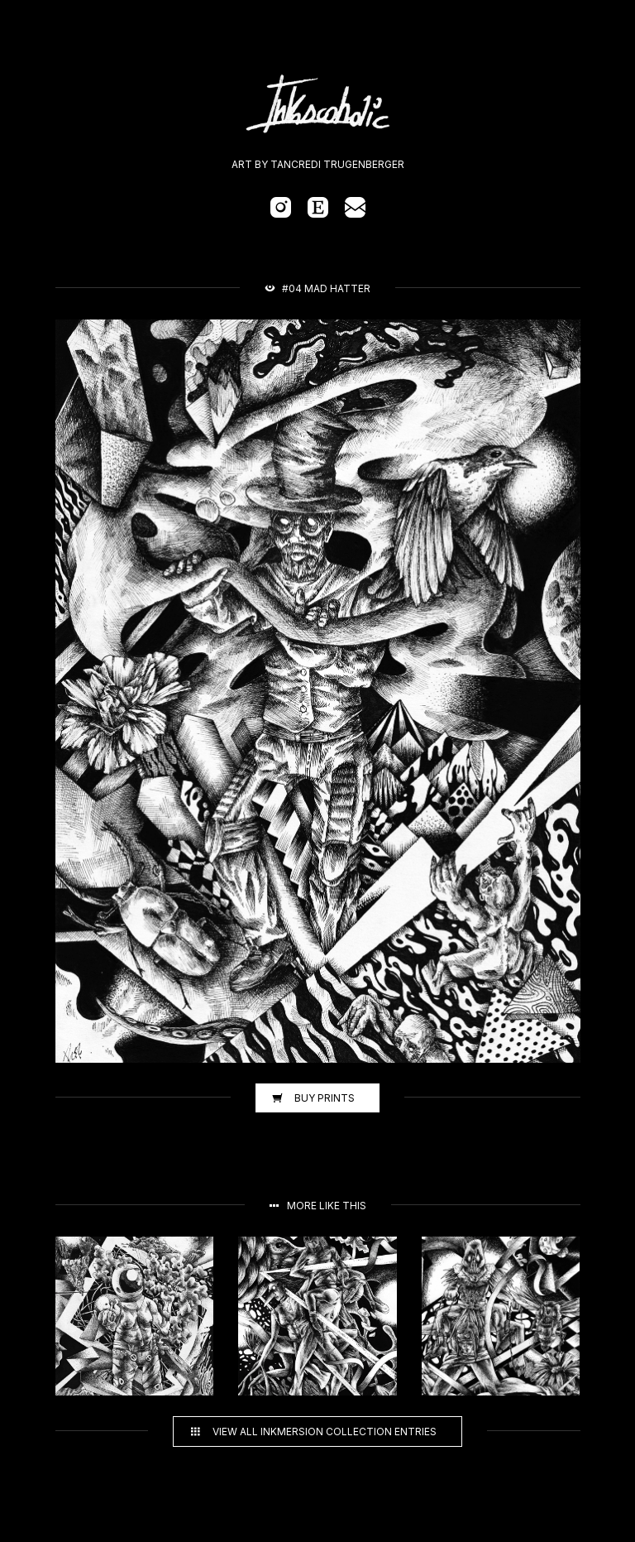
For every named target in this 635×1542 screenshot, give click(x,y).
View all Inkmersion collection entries (313, 1431)
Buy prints (313, 1098)
